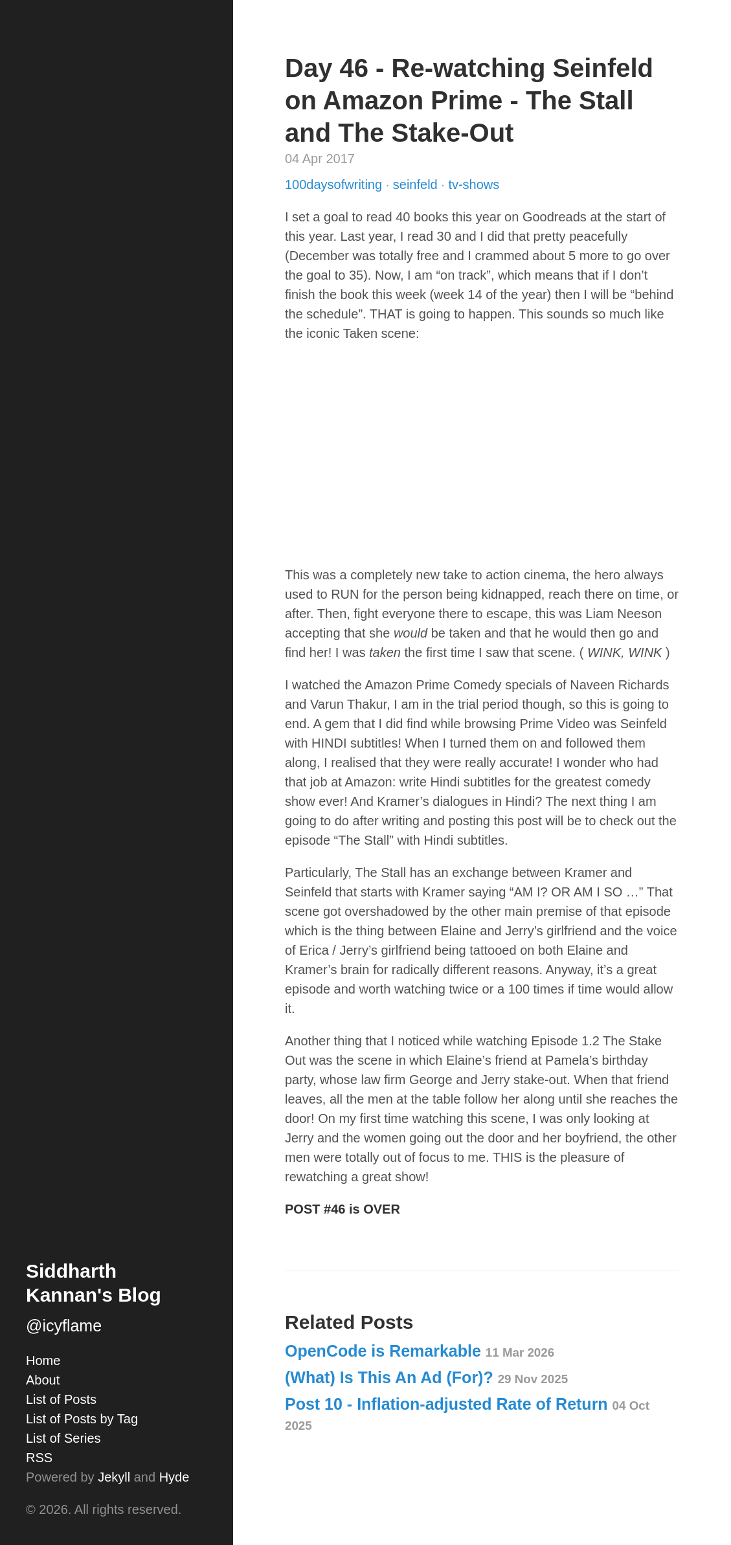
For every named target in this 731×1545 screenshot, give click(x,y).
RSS (39, 1458)
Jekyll (114, 1477)
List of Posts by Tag (82, 1419)
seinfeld (417, 184)
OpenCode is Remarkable (419, 1351)
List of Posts (61, 1399)
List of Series (63, 1438)
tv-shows (473, 184)
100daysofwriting (335, 184)
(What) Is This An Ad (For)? (426, 1377)
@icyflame (64, 1326)
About (43, 1380)
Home (43, 1360)
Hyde (174, 1477)
